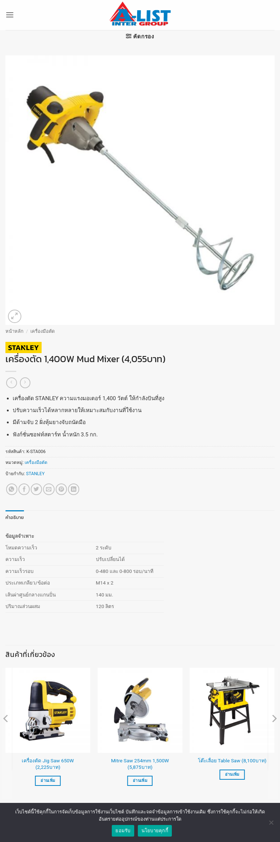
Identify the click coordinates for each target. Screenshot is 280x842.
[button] (9, 15)
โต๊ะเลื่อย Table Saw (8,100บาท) (232, 760)
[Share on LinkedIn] (73, 489)
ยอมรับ (122, 830)
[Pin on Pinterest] (61, 489)
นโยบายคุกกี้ (154, 830)
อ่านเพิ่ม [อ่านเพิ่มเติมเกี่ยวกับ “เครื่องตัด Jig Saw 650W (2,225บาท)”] (48, 780)
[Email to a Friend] (48, 489)
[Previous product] (25, 382)
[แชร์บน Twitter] (36, 489)
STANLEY (35, 473)
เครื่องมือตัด (42, 331)
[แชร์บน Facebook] (24, 489)
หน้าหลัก (14, 331)
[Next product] (11, 382)
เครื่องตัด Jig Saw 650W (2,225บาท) (48, 763)
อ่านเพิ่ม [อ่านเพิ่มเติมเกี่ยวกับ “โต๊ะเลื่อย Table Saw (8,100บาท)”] (232, 774)
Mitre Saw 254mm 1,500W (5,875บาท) (140, 763)
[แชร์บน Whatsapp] (11, 489)
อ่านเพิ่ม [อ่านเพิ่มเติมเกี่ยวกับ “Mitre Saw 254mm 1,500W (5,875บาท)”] (140, 780)
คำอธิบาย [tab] (13, 517)
